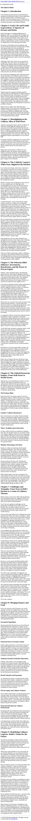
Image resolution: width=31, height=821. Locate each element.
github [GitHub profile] (5, 1)
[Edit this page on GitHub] (22, 1)
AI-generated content (7, 4)
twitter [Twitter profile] (9, 1)
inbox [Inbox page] (17, 1)
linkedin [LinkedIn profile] (13, 1)
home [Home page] (2, 1)
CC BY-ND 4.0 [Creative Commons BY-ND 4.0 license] (13, 819)
